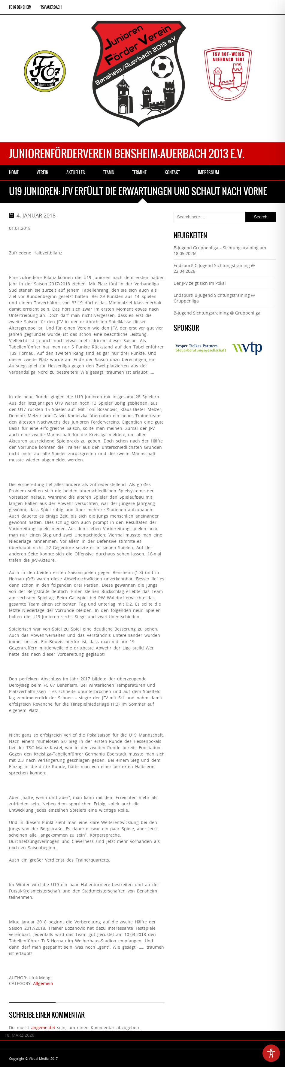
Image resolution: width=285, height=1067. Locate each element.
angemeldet (43, 1027)
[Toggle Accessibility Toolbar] (271, 1053)
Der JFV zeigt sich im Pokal (200, 283)
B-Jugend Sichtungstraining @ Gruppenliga (217, 313)
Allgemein (43, 983)
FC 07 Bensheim (20, 7)
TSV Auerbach (51, 7)
